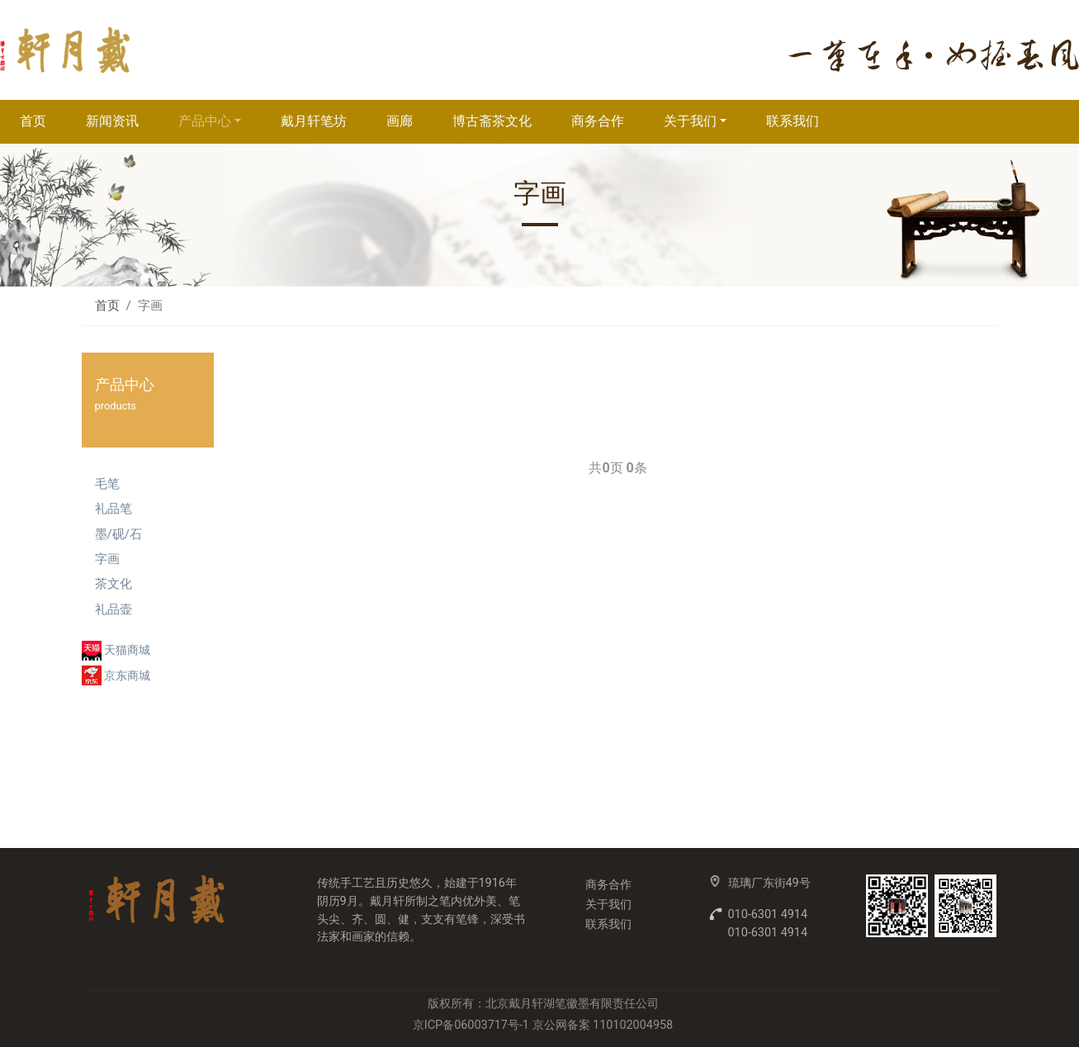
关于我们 (690, 121)
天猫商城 (127, 650)
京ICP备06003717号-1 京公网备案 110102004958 (543, 1025)
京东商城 (127, 676)
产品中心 (204, 121)
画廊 (399, 121)
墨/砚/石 (118, 534)
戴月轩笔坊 (314, 121)
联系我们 (792, 121)
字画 (107, 559)
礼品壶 (113, 609)
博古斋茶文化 (492, 121)
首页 (33, 121)
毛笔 (107, 483)
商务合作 (597, 121)
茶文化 (113, 583)
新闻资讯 (112, 121)
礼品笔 (113, 508)
